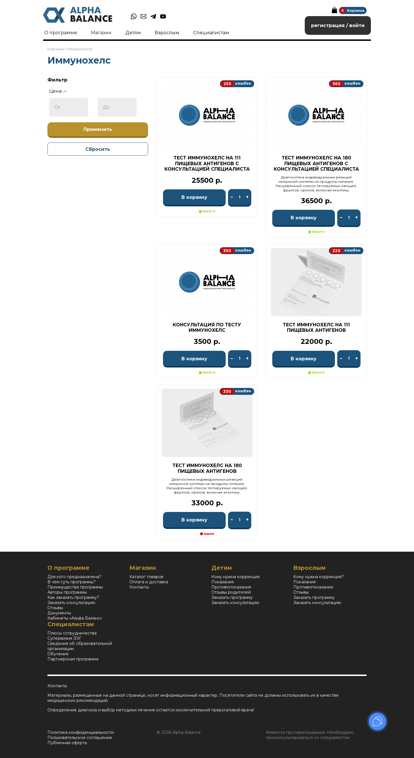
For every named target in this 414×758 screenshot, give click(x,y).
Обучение (58, 653)
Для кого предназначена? (74, 576)
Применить (97, 129)
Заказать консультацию (71, 602)
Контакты (139, 587)
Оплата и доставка (148, 581)
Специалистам (211, 32)
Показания (222, 581)
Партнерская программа (72, 659)
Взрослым (167, 32)
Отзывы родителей (231, 592)
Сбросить (97, 149)
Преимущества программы (75, 587)
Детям (133, 32)
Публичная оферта (67, 742)
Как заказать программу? (73, 597)
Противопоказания (231, 587)
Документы (59, 613)
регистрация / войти (338, 25)
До (106, 107)
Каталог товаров (146, 576)
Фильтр (57, 80)
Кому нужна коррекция (235, 576)
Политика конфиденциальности (80, 732)
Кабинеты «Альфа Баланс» (74, 618)
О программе (60, 32)
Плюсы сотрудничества (72, 633)
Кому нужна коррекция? (318, 576)
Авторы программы (67, 592)
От (57, 107)
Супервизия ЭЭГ (64, 638)
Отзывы (55, 607)
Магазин (101, 32)
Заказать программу (232, 597)
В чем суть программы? (71, 581)
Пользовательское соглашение (79, 737)
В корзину (194, 197)
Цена (55, 91)
